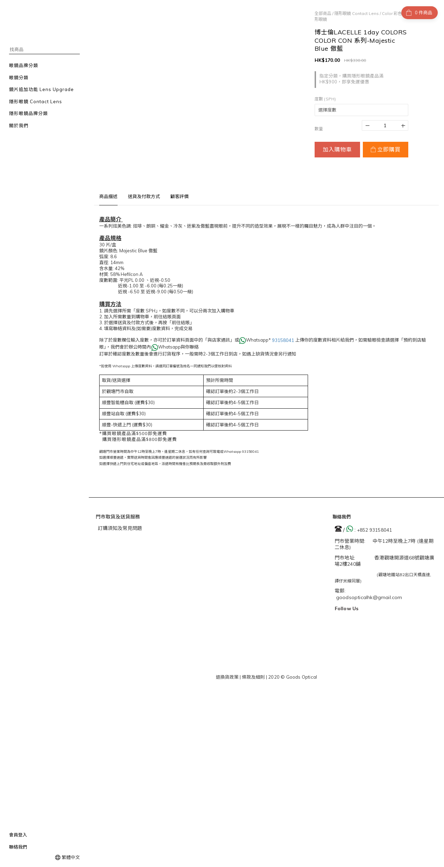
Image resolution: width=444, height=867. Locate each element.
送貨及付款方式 (144, 196)
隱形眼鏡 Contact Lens (356, 13)
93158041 (283, 340)
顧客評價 (179, 196)
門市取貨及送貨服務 (118, 517)
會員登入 (18, 834)
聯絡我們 (18, 847)
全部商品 (323, 13)
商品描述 (108, 196)
